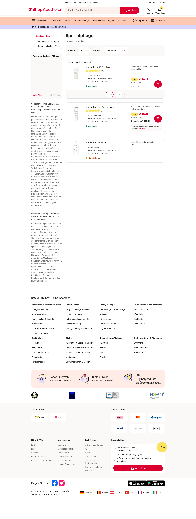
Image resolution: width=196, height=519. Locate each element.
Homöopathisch (141, 309)
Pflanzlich (138, 314)
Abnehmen (138, 352)
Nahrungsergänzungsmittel (78, 319)
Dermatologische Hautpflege (112, 309)
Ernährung (138, 343)
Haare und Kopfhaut (109, 324)
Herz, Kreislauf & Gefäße (43, 319)
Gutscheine (94, 3)
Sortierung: (98, 50)
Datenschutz (90, 456)
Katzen (103, 352)
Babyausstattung (73, 324)
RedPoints (158, 21)
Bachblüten (139, 319)
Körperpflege (105, 319)
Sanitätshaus (99, 20)
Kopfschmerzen (39, 324)
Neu (124, 20)
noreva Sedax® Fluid (96, 142)
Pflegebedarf (37, 357)
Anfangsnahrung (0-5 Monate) (79, 328)
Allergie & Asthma (40, 309)
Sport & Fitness (141, 347)
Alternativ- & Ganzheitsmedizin (79, 343)
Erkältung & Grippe (40, 333)
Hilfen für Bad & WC (41, 352)
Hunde (103, 347)
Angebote (140, 21)
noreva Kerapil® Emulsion (98, 67)
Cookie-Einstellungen (94, 467)
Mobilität (35, 343)
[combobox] (84, 50)
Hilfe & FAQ (152, 3)
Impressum (89, 471)
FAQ (33, 445)
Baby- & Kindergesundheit (77, 309)
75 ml (109, 94)
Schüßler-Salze (141, 324)
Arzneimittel (55, 20)
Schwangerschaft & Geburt (78, 362)
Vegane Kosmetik (107, 328)
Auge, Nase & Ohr (40, 314)
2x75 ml (119, 94)
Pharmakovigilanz (39, 456)
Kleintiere (104, 343)
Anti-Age (104, 314)
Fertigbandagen (38, 362)
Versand (34, 453)
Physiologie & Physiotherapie (78, 352)
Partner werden (64, 460)
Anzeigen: (72, 50)
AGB (87, 449)
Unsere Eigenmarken (67, 464)
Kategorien (38, 21)
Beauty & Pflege (82, 20)
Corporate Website (66, 449)
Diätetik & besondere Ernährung (80, 347)
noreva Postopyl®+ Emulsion (100, 107)
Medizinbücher (72, 357)
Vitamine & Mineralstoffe (43, 328)
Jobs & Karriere (65, 456)
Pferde (103, 357)
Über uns (161, 3)
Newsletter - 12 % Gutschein (75, 3)
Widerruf (88, 453)
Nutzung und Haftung (94, 445)
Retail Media (63, 453)
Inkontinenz (37, 347)
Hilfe (33, 449)
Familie (68, 20)
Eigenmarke (113, 20)
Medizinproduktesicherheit (42, 460)
